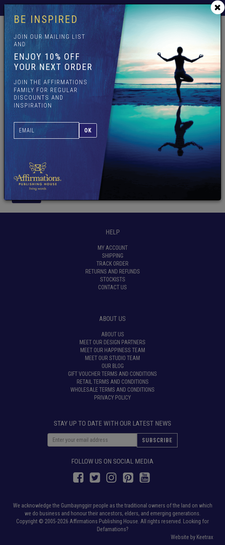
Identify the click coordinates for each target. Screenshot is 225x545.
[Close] (218, 7)
